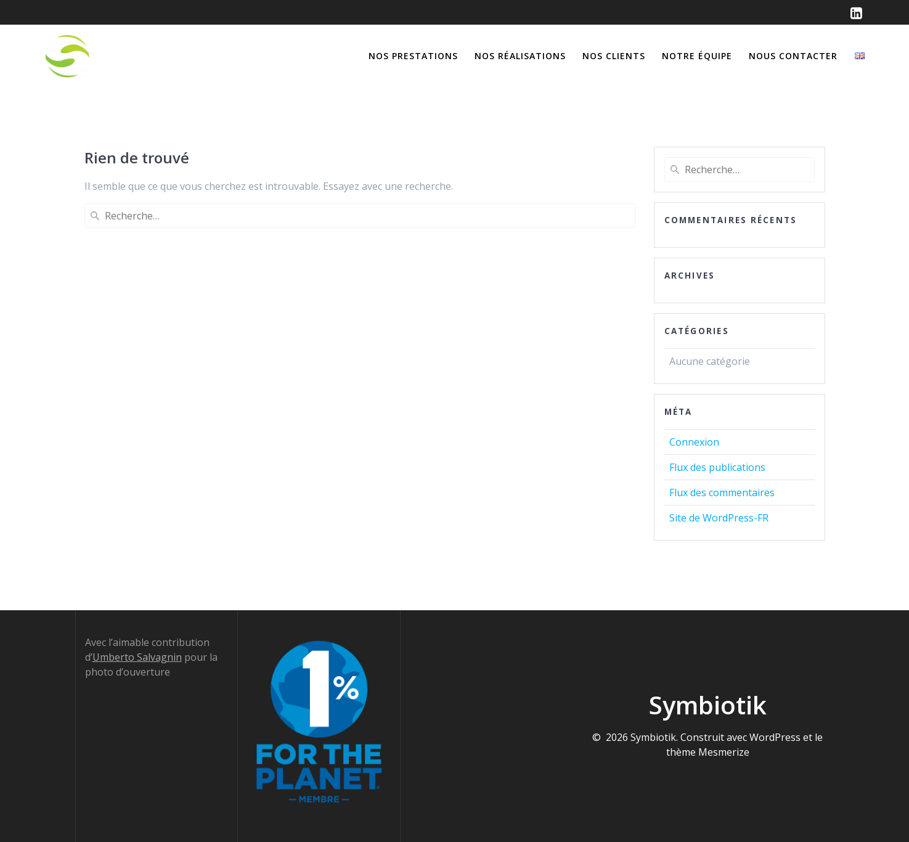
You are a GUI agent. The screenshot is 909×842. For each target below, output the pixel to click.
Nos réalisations (520, 56)
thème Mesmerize (707, 752)
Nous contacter (793, 56)
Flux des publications (717, 467)
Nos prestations (413, 56)
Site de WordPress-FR (718, 518)
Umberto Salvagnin (137, 657)
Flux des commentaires (722, 492)
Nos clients (613, 56)
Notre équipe (697, 56)
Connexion (694, 442)
